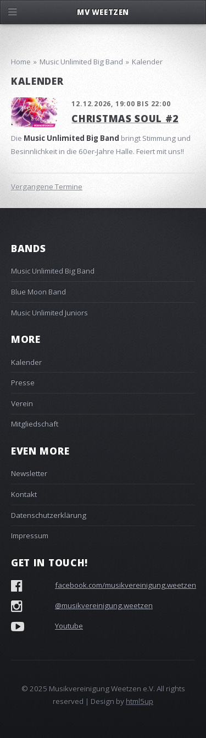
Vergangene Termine (46, 187)
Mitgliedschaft (34, 424)
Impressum (29, 535)
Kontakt (24, 494)
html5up (139, 701)
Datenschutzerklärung (48, 515)
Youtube (69, 626)
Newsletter (29, 473)
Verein (22, 403)
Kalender (26, 362)
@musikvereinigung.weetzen (104, 605)
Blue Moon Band (38, 292)
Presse (23, 382)
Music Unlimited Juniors (49, 313)
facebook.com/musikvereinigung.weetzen (125, 585)
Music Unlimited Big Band (52, 271)
